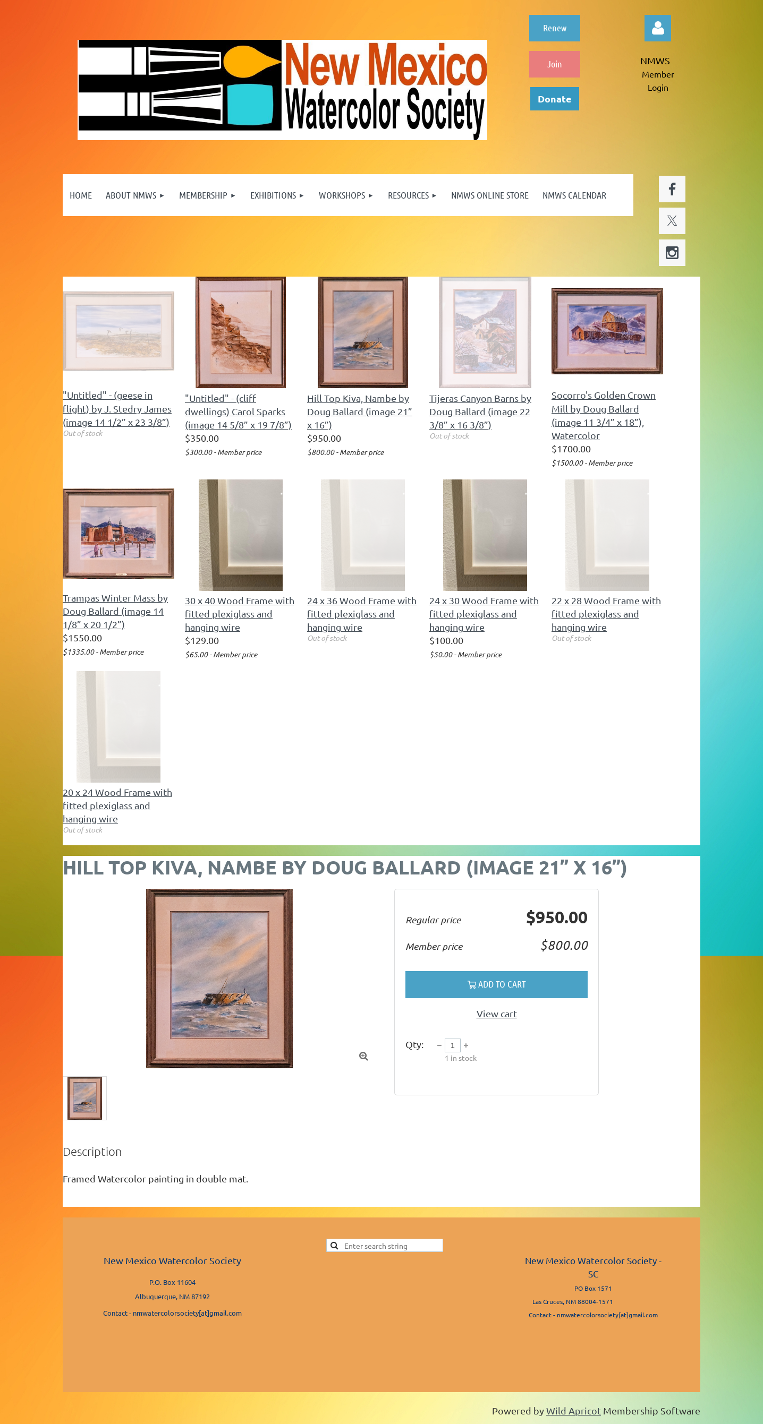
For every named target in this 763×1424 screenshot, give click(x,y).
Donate (555, 98)
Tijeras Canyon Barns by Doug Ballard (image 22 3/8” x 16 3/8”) (480, 411)
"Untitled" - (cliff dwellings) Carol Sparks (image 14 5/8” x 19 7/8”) (238, 411)
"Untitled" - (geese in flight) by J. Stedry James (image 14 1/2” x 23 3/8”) (117, 408)
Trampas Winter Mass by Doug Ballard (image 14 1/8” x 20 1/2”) (115, 611)
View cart (497, 1013)
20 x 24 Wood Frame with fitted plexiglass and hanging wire (117, 805)
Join (554, 64)
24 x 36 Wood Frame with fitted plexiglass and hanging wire (362, 613)
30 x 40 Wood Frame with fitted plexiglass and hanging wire (239, 613)
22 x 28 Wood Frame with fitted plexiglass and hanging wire (606, 613)
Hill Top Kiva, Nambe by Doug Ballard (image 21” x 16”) (359, 411)
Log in (658, 28)
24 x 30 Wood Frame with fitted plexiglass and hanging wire (484, 613)
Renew (554, 27)
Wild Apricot (573, 1410)
